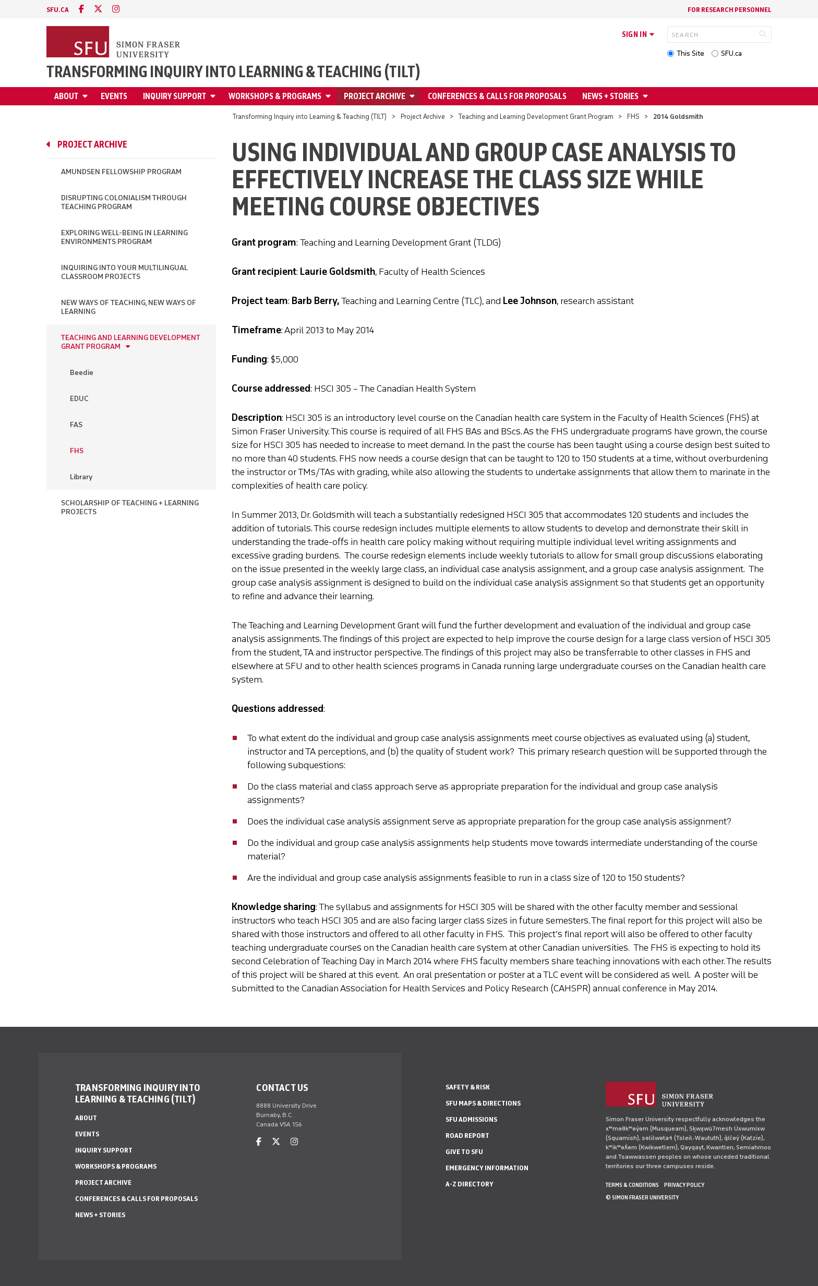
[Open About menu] (86, 96)
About (66, 96)
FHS (633, 116)
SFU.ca (731, 53)
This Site (690, 53)
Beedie (81, 372)
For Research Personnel (730, 9)
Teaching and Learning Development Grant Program (536, 116)
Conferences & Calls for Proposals (497, 96)
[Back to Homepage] (114, 42)
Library (81, 476)
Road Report (467, 1135)
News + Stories (610, 96)
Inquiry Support (174, 96)
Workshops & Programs (274, 96)
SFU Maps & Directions (483, 1103)
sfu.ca (57, 9)
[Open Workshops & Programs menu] (329, 96)
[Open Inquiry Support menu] (214, 96)
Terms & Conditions (632, 1184)
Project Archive (374, 96)
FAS (76, 424)
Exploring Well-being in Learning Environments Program (124, 237)
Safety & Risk (468, 1087)
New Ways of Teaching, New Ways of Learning (128, 307)
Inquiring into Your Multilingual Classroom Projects (124, 272)
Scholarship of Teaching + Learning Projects (130, 507)
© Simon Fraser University (642, 1197)
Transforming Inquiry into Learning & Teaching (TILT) (233, 72)
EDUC (79, 398)
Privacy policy (684, 1184)
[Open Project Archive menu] (413, 96)
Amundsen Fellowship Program (121, 171)
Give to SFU (464, 1151)
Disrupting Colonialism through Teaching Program (124, 202)
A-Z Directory (470, 1184)
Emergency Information (487, 1167)
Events (114, 96)
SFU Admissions (471, 1119)
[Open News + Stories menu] (647, 96)
